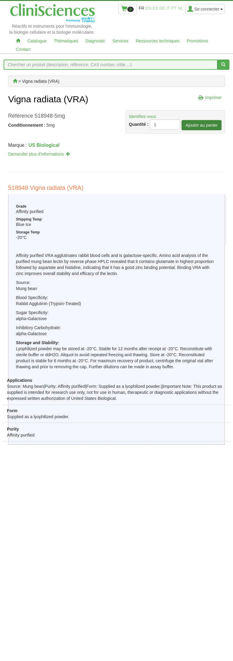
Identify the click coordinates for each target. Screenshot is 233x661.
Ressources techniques (158, 41)
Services (120, 41)
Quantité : (138, 124)
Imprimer (213, 97)
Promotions (197, 41)
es (155, 8)
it (168, 8)
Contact (23, 49)
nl (180, 8)
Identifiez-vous (142, 116)
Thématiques (66, 41)
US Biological (44, 145)
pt (174, 8)
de (162, 8)
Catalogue (37, 41)
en (148, 8)
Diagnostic (95, 41)
